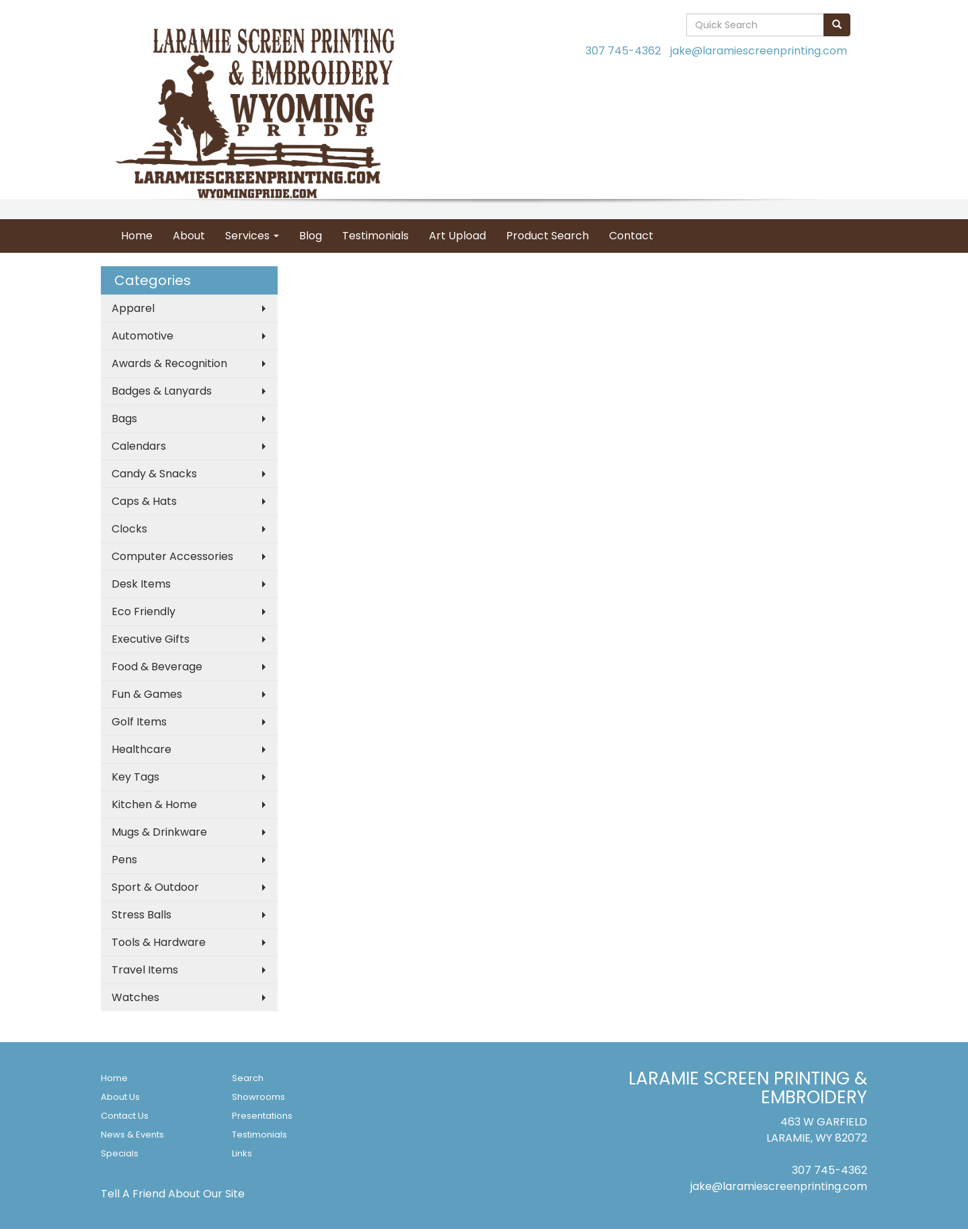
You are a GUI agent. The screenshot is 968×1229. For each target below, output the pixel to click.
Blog (310, 235)
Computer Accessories (172, 556)
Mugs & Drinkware (159, 832)
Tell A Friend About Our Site (173, 1193)
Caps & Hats (144, 501)
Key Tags (135, 777)
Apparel (133, 308)
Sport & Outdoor (155, 887)
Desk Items (141, 584)
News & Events (132, 1134)
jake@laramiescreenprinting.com (758, 50)
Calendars (139, 446)
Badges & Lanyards (162, 391)
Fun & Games (147, 694)
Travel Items (145, 970)
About (189, 235)
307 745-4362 (623, 50)
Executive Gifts (151, 639)
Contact (631, 235)
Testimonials (375, 235)
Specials (119, 1153)
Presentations (262, 1115)
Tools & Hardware (159, 942)
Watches (135, 997)
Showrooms (258, 1097)
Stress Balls (141, 914)
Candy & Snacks (154, 473)
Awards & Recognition (169, 363)
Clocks (129, 529)
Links (242, 1153)
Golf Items (139, 721)
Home (137, 235)
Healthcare (141, 749)
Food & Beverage (157, 666)
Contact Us (125, 1115)
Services (252, 235)
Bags (124, 418)
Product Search (547, 235)
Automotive (142, 336)
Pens (124, 859)
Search (248, 1078)
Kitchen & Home (154, 804)
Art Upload (457, 235)
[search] (836, 24)
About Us (120, 1097)
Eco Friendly (143, 611)
